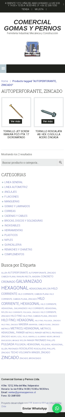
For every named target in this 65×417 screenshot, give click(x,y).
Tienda (25, 9)
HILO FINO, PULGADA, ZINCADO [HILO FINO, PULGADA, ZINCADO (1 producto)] (48, 321)
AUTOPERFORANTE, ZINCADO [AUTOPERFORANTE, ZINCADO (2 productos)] (42, 273)
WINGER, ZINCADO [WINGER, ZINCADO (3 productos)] (40, 352)
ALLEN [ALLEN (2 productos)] (4, 273)
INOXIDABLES (12, 225)
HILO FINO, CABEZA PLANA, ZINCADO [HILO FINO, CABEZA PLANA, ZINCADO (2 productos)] (40, 316)
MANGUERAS (11, 201)
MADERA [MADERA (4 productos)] (23, 324)
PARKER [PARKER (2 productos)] (30, 340)
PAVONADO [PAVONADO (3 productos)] (40, 340)
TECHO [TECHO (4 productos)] (14, 352)
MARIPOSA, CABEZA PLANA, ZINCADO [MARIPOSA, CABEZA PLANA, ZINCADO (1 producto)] (44, 325)
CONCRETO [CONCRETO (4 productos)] (47, 276)
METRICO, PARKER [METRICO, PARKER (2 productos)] (33, 332)
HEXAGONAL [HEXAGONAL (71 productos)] (15, 288)
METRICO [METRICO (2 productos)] (5, 328)
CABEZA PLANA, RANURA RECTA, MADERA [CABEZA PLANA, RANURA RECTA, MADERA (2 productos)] (20, 276)
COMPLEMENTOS (14, 254)
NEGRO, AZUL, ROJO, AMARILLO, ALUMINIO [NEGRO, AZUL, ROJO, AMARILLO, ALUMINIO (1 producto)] (28, 337)
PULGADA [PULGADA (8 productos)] (7, 344)
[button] (3, 68)
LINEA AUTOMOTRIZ (16, 187)
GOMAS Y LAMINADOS (17, 206)
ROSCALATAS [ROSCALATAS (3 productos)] (26, 348)
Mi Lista (39, 9)
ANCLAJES (10, 191)
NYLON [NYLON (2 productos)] (23, 340)
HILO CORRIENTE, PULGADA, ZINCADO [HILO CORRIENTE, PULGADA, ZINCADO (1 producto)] (24, 312)
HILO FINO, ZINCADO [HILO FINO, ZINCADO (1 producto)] (9, 325)
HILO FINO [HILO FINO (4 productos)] (16, 315)
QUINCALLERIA (13, 244)
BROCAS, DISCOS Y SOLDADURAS (23, 220)
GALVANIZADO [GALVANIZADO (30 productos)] (29, 281)
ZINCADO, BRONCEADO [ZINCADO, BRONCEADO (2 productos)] (30, 358)
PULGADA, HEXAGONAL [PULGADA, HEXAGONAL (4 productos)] (27, 344)
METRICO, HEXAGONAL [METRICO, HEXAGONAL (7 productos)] (25, 328)
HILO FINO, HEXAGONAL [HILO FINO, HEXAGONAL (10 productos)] (17, 320)
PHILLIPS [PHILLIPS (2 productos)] (51, 340)
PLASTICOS (11, 235)
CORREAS (10, 211)
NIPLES (8, 239)
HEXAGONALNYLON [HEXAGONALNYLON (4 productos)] (40, 288)
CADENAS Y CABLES (15, 215)
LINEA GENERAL (13, 182)
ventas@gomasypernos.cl (22, 392)
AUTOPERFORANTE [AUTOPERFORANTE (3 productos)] (18, 272)
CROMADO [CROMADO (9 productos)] (8, 282)
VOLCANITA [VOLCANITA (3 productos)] (25, 352)
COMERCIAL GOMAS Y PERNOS (32, 25)
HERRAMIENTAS (13, 230)
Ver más (15, 121)
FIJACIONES (11, 196)
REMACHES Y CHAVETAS (18, 249)
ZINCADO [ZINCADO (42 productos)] (10, 357)
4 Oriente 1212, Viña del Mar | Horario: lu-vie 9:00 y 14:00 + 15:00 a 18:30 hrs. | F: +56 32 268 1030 (32, 4)
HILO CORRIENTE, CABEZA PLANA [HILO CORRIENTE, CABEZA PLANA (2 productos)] (33, 294)
